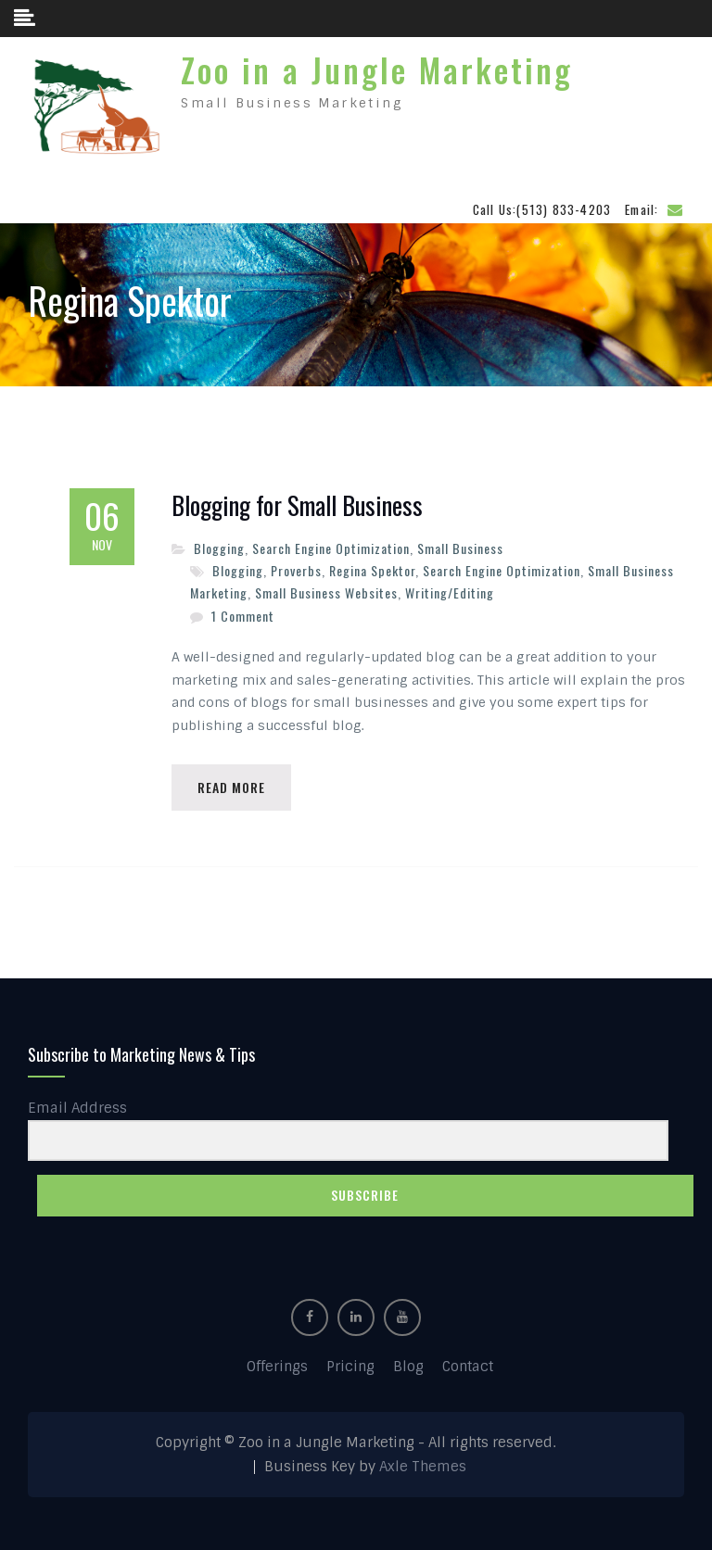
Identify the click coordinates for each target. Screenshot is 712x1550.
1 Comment (242, 611)
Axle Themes (422, 1464)
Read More (233, 783)
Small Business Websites (326, 588)
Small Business (460, 543)
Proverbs (296, 565)
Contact (467, 1364)
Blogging (219, 543)
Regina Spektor (372, 565)
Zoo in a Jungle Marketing (377, 67)
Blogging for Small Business (297, 501)
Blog (408, 1364)
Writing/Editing (449, 588)
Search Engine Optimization (331, 543)
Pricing (350, 1364)
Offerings (277, 1364)
